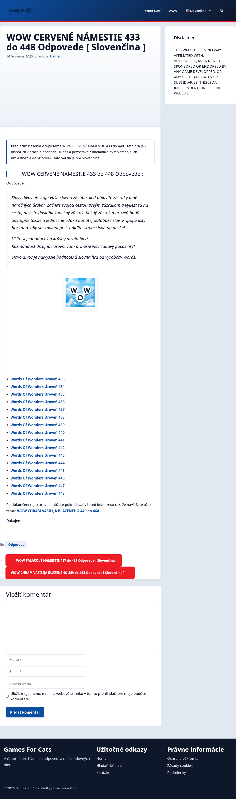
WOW (173, 10)
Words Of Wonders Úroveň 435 (38, 394)
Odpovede (16, 544)
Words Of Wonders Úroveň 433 (38, 379)
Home (101, 758)
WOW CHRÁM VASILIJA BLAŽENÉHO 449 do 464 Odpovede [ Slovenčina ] (67, 573)
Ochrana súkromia (182, 758)
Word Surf (152, 10)
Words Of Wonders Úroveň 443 (38, 455)
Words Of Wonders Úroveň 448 (38, 493)
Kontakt (102, 772)
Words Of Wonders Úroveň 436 (38, 401)
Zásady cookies (180, 765)
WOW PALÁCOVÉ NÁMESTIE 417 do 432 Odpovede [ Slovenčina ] (66, 560)
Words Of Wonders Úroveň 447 (38, 485)
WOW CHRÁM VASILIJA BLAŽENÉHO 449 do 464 (58, 510)
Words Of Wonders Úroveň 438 (38, 417)
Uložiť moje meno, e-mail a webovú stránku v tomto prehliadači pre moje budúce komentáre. (78, 696)
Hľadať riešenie (109, 765)
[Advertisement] (80, 90)
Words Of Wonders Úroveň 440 (38, 432)
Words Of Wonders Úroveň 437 (38, 409)
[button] (222, 10)
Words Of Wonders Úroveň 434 (38, 386)
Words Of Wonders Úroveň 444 (38, 462)
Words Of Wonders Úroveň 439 (38, 424)
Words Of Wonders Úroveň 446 (38, 478)
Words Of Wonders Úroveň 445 (38, 470)
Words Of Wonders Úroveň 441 (38, 440)
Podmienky (176, 772)
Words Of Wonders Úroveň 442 (38, 447)
